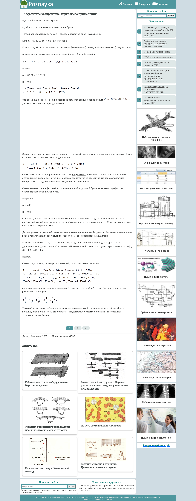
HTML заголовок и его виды (158, 57)
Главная (127, 4)
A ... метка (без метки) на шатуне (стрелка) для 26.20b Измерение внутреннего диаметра (158, 31)
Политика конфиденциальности (146, 497)
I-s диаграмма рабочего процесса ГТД (156, 64)
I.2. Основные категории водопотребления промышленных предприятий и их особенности (156, 76)
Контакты (162, 4)
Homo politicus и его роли (157, 51)
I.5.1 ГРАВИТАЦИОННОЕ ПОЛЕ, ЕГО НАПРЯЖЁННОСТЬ (156, 89)
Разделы (144, 4)
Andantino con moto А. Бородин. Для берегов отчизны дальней (155, 43)
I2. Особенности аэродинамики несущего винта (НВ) (157, 100)
